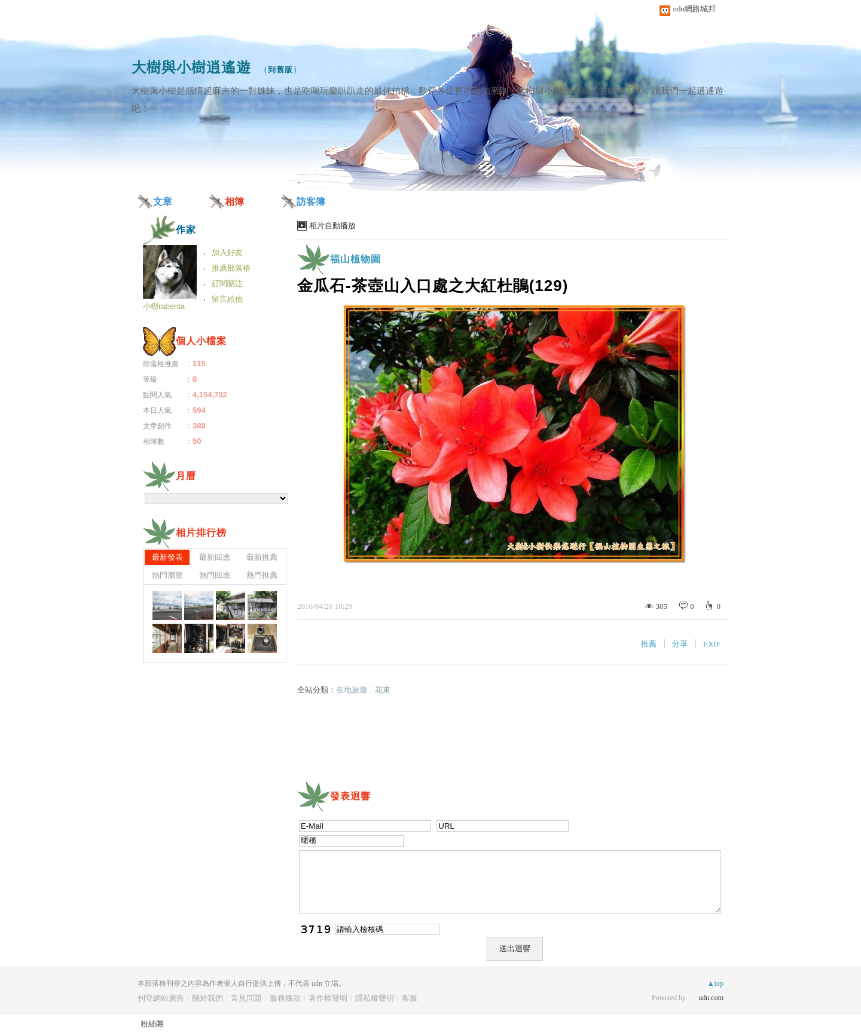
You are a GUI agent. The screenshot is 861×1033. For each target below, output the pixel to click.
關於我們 (207, 998)
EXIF (711, 643)
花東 (382, 689)
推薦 (649, 643)
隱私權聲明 (374, 998)
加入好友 (227, 252)
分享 (680, 643)
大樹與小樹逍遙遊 (191, 67)
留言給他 (227, 299)
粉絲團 (152, 1023)
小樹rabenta (164, 306)
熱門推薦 (261, 575)
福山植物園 (355, 259)
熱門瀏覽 (167, 575)
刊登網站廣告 (161, 998)
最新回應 (214, 557)
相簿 (234, 202)
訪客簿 (311, 202)
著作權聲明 (328, 998)
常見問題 (246, 998)
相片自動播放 (332, 225)
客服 (409, 998)
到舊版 (280, 69)
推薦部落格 (231, 267)
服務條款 (285, 998)
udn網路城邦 (694, 8)
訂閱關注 (227, 283)
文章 (162, 202)
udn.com (710, 998)
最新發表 (167, 557)
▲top (715, 983)
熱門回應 (214, 575)
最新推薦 (261, 557)
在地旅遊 (351, 689)
